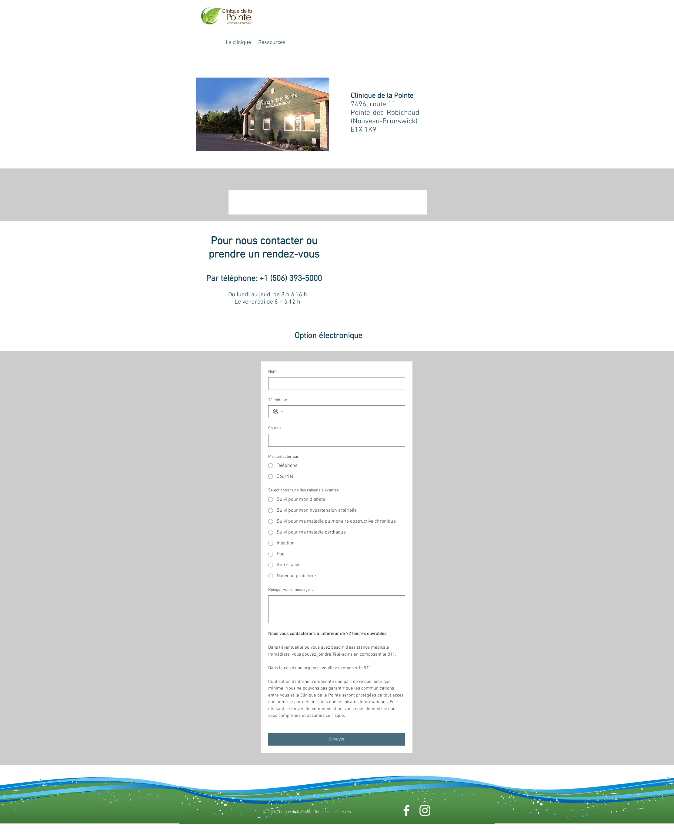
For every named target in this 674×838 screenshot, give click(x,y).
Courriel (275, 428)
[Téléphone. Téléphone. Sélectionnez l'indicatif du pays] (278, 411)
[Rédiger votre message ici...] (337, 609)
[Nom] (335, 383)
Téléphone (277, 400)
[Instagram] (425, 810)
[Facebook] (406, 810)
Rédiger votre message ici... (292, 589)
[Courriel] (335, 440)
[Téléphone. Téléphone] (342, 412)
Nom (272, 371)
